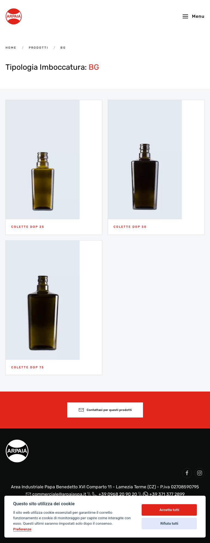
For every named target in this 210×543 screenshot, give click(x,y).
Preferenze (22, 529)
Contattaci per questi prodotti (105, 410)
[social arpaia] (187, 473)
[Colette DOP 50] (156, 167)
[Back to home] (13, 16)
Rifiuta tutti (169, 523)
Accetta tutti (169, 510)
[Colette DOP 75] (53, 307)
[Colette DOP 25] (53, 167)
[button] (194, 16)
